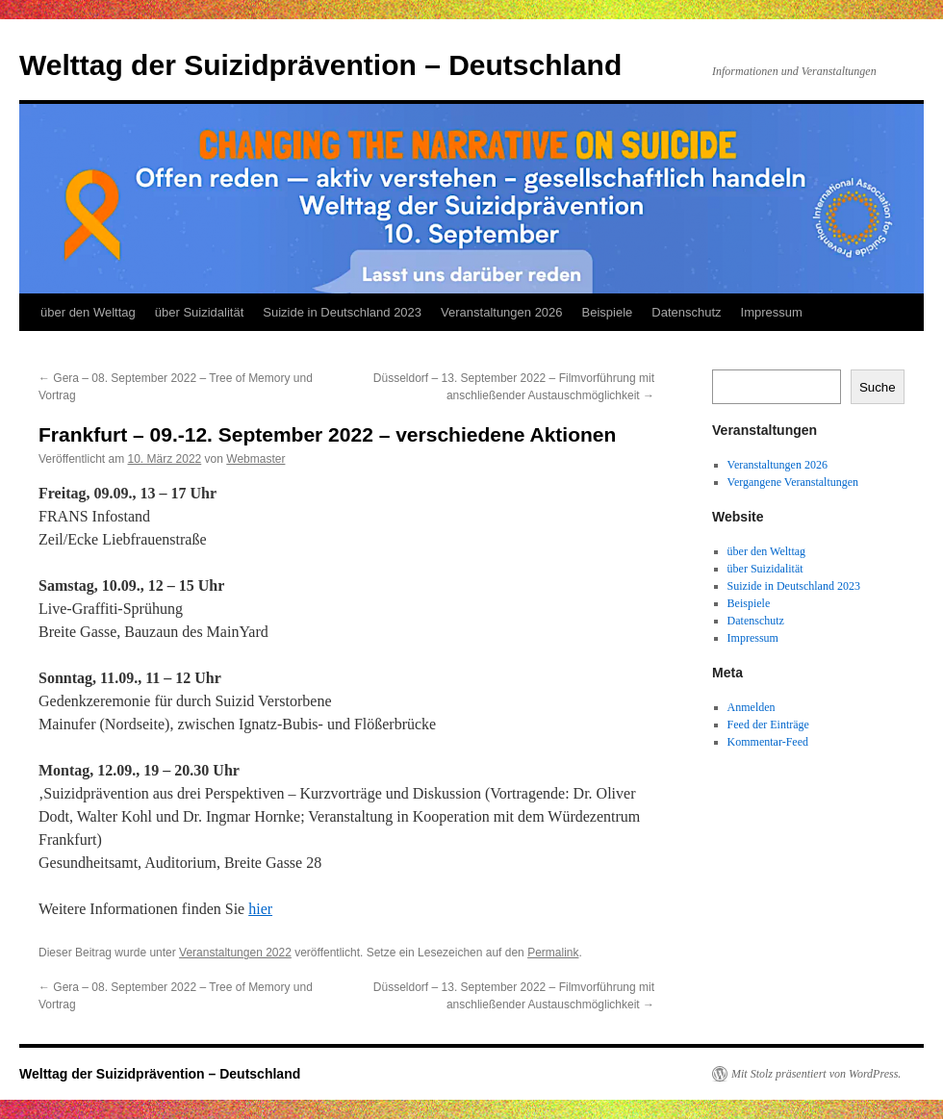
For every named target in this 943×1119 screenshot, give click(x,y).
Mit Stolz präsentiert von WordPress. (816, 1074)
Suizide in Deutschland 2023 (342, 312)
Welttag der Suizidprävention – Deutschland (320, 65)
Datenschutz (686, 312)
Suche (877, 387)
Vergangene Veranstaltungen (793, 482)
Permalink (552, 952)
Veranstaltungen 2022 (235, 952)
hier (260, 909)
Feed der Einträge (768, 724)
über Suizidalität (199, 312)
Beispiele (607, 312)
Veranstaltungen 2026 (502, 312)
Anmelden (751, 707)
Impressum (772, 312)
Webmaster (255, 459)
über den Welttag (88, 312)
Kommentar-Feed (767, 742)
